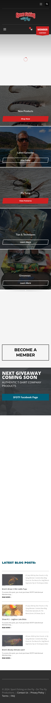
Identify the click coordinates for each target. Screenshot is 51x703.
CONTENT (42, 31)
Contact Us (22, 692)
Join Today (25, 160)
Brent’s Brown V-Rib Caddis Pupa (14, 589)
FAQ (13, 695)
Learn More (25, 242)
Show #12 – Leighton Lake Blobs (14, 619)
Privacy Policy (37, 692)
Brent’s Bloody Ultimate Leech (13, 650)
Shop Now (25, 119)
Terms (5, 695)
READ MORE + (6, 597)
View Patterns (25, 201)
